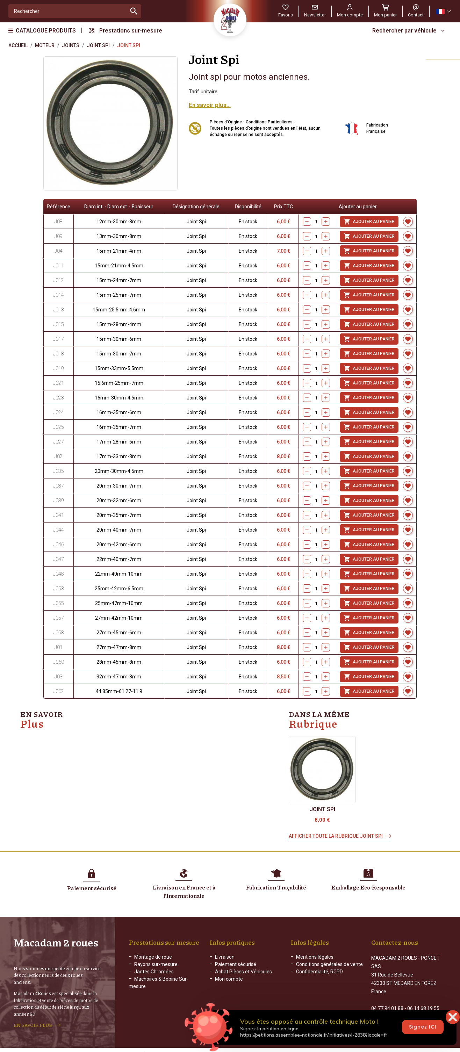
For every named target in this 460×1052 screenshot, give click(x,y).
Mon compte (229, 979)
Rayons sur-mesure (156, 964)
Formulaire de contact (395, 1015)
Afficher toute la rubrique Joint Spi (336, 836)
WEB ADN (330, 1047)
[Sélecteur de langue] (443, 11)
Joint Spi (322, 809)
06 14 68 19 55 (423, 1001)
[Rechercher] (67, 11)
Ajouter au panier (369, 265)
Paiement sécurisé (235, 964)
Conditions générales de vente (329, 964)
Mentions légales (314, 957)
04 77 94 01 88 (387, 1001)
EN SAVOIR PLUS (33, 1021)
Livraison (225, 957)
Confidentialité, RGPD (319, 971)
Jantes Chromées (154, 971)
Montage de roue (153, 957)
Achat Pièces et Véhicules (243, 971)
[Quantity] (316, 265)
